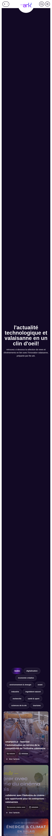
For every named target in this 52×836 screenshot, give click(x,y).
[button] (5, 4)
